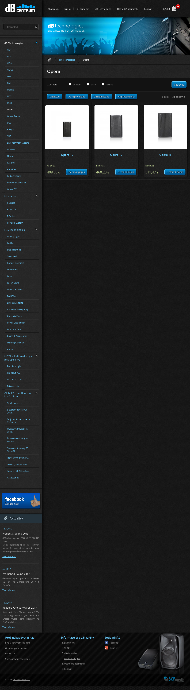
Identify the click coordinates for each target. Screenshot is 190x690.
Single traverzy (14, 403)
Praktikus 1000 (14, 379)
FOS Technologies (21, 229)
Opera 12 (116, 155)
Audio (10, 349)
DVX (9, 83)
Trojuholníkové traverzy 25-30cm (18, 421)
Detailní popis (77, 172)
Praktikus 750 (13, 372)
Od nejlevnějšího (76, 96)
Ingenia (10, 89)
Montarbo (21, 196)
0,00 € (166, 9)
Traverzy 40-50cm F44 (18, 471)
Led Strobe (12, 269)
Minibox (11, 149)
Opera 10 (67, 155)
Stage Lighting (14, 249)
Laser (10, 276)
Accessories (13, 477)
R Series (11, 202)
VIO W (10, 69)
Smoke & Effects (15, 302)
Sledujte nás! (22, 501)
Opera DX (12, 189)
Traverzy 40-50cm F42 (18, 457)
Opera (10, 109)
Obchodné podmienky (127, 9)
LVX (9, 96)
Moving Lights (14, 236)
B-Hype (10, 129)
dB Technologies (103, 9)
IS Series (11, 162)
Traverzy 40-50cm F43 (18, 464)
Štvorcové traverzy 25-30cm (18, 430)
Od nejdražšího (101, 96)
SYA (9, 122)
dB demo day (83, 9)
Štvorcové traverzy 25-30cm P (18, 440)
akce (93, 84)
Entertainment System (18, 142)
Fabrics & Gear (14, 329)
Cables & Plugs (14, 316)
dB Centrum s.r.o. (21, 679)
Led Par (10, 243)
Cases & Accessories (17, 336)
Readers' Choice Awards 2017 (19, 607)
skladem (77, 84)
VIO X (9, 63)
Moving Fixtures (14, 289)
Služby (67, 9)
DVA (9, 76)
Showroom (53, 9)
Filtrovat (179, 84)
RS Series (11, 209)
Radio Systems (14, 176)
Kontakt (147, 9)
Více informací (9, 556)
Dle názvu (55, 96)
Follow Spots (13, 282)
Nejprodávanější (126, 96)
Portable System (15, 222)
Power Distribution (16, 322)
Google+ (114, 648)
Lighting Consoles (15, 342)
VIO (8, 49)
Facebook (114, 642)
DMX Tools (12, 296)
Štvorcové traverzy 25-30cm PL (18, 450)
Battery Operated (15, 263)
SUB (9, 136)
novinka (109, 84)
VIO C (9, 56)
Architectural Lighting (17, 309)
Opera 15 (165, 155)
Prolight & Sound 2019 (15, 533)
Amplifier (11, 169)
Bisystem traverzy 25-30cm (17, 411)
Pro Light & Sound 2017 (16, 574)
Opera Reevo (13, 116)
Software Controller (16, 182)
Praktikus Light (14, 366)
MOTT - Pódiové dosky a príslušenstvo (21, 357)
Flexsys (10, 156)
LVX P (9, 102)
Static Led (12, 256)
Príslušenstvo (13, 386)
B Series (11, 216)
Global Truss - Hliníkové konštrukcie (21, 394)
